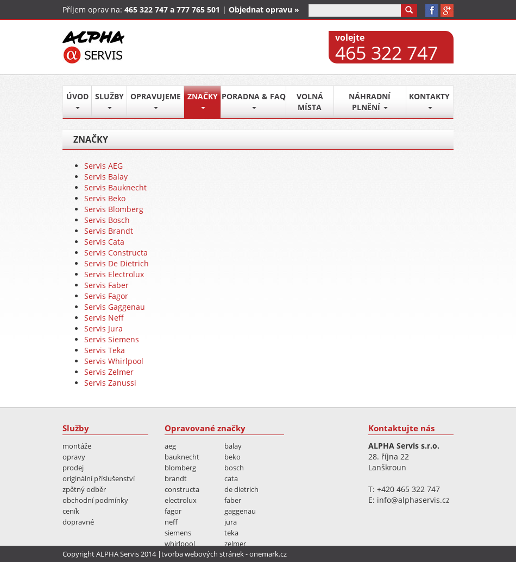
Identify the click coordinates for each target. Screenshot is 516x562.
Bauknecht (182, 457)
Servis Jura (103, 328)
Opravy (73, 457)
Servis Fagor (106, 296)
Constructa (182, 489)
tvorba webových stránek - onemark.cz (224, 554)
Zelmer (235, 543)
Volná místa (310, 101)
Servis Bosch (107, 220)
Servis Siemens (111, 339)
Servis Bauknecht (115, 187)
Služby (109, 100)
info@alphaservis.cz (413, 500)
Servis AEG (103, 166)
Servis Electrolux (114, 274)
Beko (232, 457)
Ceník (70, 511)
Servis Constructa (116, 252)
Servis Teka (104, 350)
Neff (171, 522)
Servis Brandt (108, 231)
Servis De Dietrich (116, 263)
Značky (202, 100)
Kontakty (429, 100)
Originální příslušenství (98, 478)
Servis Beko (104, 198)
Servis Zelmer (109, 372)
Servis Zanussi (110, 383)
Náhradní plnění (370, 101)
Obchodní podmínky (95, 500)
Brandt (176, 478)
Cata (231, 478)
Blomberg (180, 467)
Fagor (173, 511)
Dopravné (78, 522)
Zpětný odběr (84, 489)
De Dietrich (241, 489)
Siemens (178, 533)
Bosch (234, 467)
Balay (233, 446)
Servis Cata (104, 242)
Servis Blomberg (113, 209)
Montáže (76, 446)
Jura (230, 522)
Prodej (73, 467)
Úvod (77, 100)
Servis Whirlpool (113, 361)
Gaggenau (240, 511)
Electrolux (181, 500)
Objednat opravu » (264, 9)
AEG (170, 446)
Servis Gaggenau (114, 307)
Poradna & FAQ (254, 100)
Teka (231, 533)
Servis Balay (106, 176)
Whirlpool (180, 543)
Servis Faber (106, 285)
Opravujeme (155, 100)
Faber (232, 500)
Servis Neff (104, 317)
